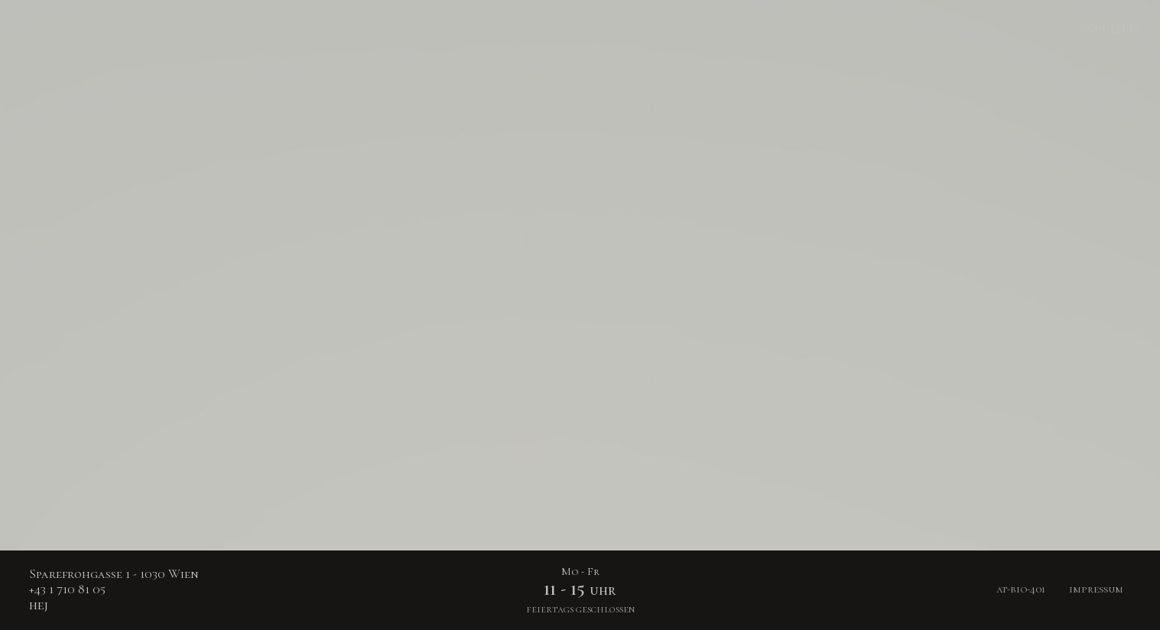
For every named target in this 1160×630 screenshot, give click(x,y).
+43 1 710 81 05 (67, 589)
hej (38, 605)
